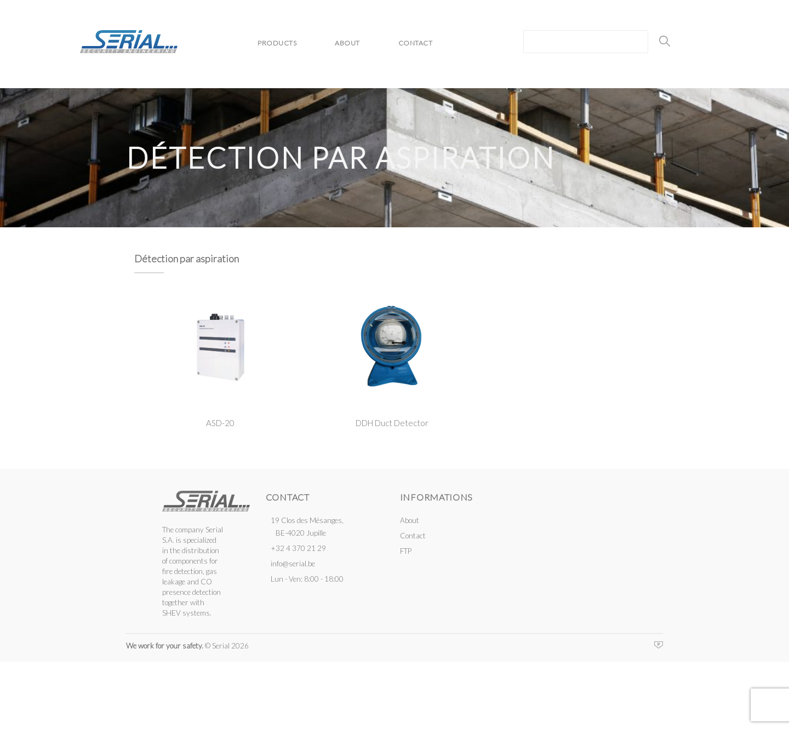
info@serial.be (293, 563)
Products (277, 43)
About (347, 43)
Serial (129, 41)
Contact (415, 43)
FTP (405, 551)
